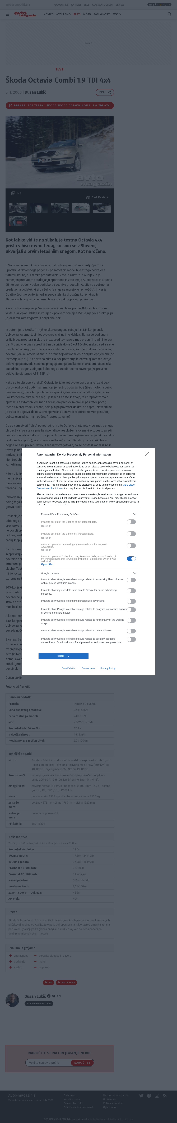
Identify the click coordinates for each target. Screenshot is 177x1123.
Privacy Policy (107, 668)
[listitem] (88, 514)
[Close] (148, 455)
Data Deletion (69, 668)
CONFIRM (63, 656)
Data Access (88, 668)
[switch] (131, 521)
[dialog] (88, 561)
